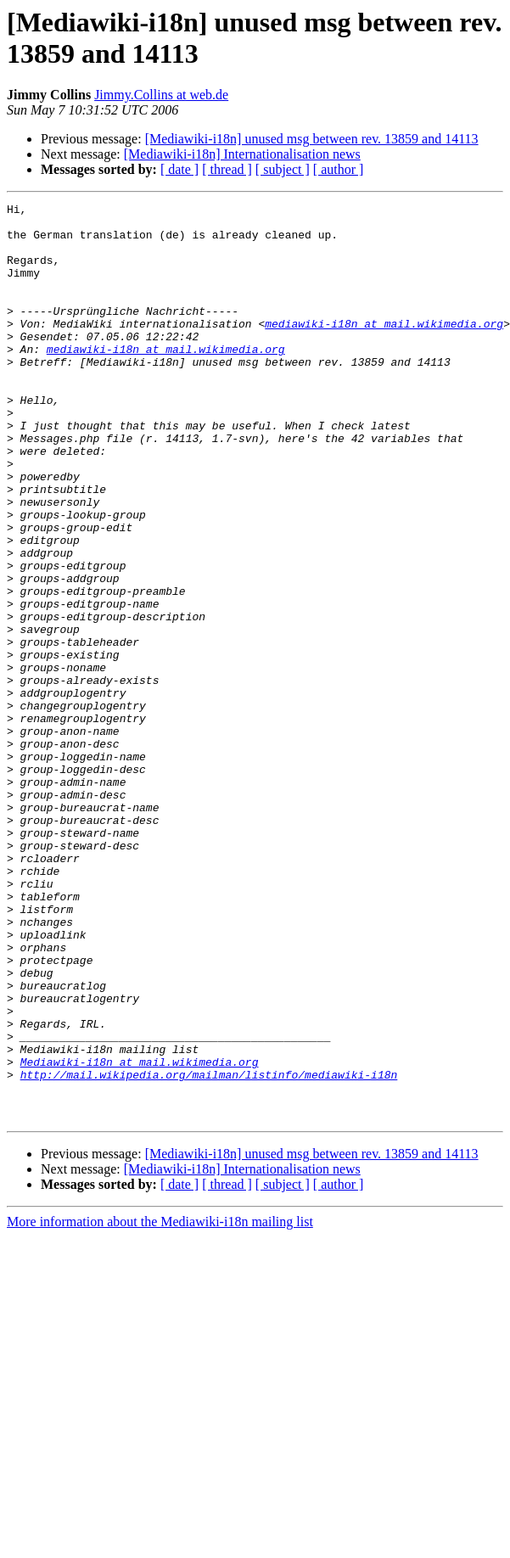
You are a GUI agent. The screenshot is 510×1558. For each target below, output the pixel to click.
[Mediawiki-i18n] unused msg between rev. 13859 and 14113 (312, 139)
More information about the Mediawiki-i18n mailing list (160, 1405)
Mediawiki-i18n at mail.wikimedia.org (139, 1234)
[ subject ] (282, 169)
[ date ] (179, 169)
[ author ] (338, 169)
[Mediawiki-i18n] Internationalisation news (242, 154)
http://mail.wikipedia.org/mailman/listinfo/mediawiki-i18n (209, 1250)
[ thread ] (227, 169)
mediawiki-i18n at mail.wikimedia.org (384, 348)
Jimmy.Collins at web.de (161, 94)
